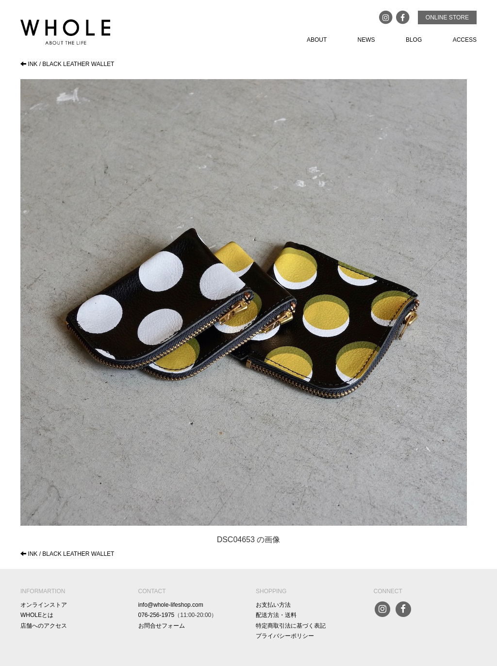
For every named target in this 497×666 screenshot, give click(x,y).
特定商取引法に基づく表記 (291, 625)
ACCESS (465, 39)
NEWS (366, 39)
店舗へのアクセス (43, 625)
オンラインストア (43, 604)
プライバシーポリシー (285, 636)
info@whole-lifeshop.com (170, 604)
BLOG (414, 39)
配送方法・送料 (276, 615)
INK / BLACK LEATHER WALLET (67, 64)
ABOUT (317, 39)
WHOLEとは (36, 615)
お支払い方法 (273, 604)
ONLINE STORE (447, 17)
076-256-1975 (156, 615)
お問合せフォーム (161, 625)
